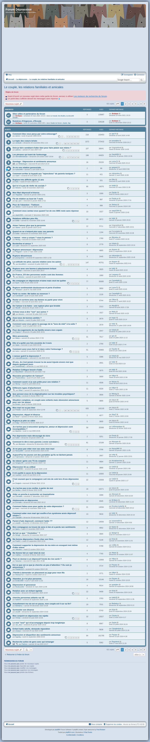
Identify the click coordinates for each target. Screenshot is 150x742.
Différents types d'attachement (27, 388)
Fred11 (18, 541)
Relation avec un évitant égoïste (27, 591)
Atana (114, 553)
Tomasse (18, 290)
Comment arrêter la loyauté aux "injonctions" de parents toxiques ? (44, 174)
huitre (17, 438)
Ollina (114, 299)
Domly (114, 435)
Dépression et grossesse (24, 585)
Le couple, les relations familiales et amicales (33, 87)
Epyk (17, 283)
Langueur (115, 274)
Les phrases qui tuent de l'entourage (30, 154)
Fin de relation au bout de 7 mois (28, 199)
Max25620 (19, 372)
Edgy (17, 423)
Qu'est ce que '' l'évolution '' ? (26, 533)
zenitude (18, 143)
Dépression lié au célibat (24, 467)
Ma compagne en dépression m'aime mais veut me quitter (39, 281)
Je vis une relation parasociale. (27, 167)
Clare (17, 175)
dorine (17, 136)
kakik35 (18, 600)
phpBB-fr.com (69, 732)
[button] (117, 104)
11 (78, 137)
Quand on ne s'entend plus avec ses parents (33, 231)
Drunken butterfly (118, 506)
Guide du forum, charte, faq (60, 123)
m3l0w (114, 545)
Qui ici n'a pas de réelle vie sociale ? (29, 186)
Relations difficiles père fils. (25, 218)
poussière (115, 140)
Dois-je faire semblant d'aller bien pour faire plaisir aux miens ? (42, 148)
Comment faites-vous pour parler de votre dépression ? (38, 506)
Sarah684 (115, 154)
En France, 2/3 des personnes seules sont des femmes (38, 275)
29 (65, 410)
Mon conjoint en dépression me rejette (30, 616)
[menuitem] (9, 75)
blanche (18, 431)
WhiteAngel (22, 164)
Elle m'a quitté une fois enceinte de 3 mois (32, 343)
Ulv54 (114, 467)
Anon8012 (22, 264)
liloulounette (19, 587)
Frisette (18, 410)
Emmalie (18, 502)
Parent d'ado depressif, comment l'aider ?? (32, 521)
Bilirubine (115, 237)
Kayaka (114, 349)
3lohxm (18, 207)
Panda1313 (19, 569)
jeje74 (114, 134)
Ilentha (17, 490)
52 (71, 144)
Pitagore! (18, 252)
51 (68, 144)
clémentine (116, 173)
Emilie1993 (19, 581)
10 (75, 137)
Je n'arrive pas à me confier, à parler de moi (33, 488)
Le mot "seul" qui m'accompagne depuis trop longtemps (39, 623)
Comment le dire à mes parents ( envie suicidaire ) (36, 442)
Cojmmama (19, 457)
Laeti (17, 245)
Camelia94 (116, 280)
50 (65, 144)
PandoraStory (20, 378)
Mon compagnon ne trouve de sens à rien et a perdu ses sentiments (44, 527)
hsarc (114, 318)
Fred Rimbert (101, 729)
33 (78, 410)
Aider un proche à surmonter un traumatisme (33, 494)
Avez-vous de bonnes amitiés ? (27, 318)
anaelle (18, 523)
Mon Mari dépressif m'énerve (26, 193)
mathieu (18, 555)
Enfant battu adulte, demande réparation (31, 629)
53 (75, 144)
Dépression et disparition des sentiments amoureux (37, 635)
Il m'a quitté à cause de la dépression (30, 473)
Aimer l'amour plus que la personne (29, 225)
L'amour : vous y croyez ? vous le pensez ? (33, 237)
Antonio (18, 188)
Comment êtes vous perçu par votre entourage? (35, 134)
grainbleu (115, 584)
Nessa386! (19, 451)
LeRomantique (117, 426)
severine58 (116, 521)
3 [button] (128, 103)
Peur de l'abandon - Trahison (26, 205)
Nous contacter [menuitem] (95, 724)
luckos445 (19, 169)
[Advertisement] (75, 50)
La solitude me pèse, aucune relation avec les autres (37, 262)
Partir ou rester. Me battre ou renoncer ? (31, 294)
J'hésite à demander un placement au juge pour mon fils (39, 573)
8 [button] (141, 103)
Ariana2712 (19, 575)
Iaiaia (17, 345)
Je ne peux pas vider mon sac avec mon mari (33, 449)
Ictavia (114, 243)
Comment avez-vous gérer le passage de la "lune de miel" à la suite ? (45, 324)
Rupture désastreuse (22, 256)
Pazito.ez (115, 198)
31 (71, 410)
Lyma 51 (115, 161)
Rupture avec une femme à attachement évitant (34, 268)
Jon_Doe (18, 625)
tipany (17, 529)
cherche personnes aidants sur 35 (28, 598)
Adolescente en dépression (25, 500)
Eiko (16, 182)
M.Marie (115, 500)
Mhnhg (17, 239)
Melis (114, 312)
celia (113, 454)
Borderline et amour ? (23, 244)
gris (113, 336)
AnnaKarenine (117, 461)
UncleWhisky (20, 366)
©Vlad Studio (87, 732)
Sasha (17, 227)
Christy (17, 618)
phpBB (57, 729)
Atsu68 (17, 308)
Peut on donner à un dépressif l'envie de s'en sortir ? (37, 559)
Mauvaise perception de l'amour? (28, 376)
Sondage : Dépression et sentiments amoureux (34, 161)
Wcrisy (17, 384)
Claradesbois (116, 628)
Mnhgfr (17, 535)
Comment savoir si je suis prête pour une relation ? (36, 382)
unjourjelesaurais (21, 358)
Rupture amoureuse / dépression (28, 250)
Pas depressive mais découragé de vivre (31, 436)
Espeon (18, 332)
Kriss (113, 539)
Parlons (24, 644)
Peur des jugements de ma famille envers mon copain (37, 330)
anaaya (18, 631)
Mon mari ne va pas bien (24, 408)
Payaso (114, 565)
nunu (17, 351)
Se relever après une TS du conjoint (29, 461)
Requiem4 (115, 641)
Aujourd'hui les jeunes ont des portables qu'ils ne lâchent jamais (43, 455)
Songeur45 (19, 463)
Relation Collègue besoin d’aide (27, 370)
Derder (114, 192)
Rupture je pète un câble (24, 421)
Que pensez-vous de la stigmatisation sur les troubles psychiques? (44, 394)
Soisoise (18, 561)
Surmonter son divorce (23, 610)
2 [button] (125, 103)
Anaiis (17, 593)
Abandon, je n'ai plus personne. (27, 579)
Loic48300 (19, 469)
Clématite (18, 496)
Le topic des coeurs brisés (25, 141)
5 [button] (135, 103)
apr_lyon (18, 201)
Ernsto (17, 404)
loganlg (18, 637)
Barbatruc (18, 606)
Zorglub (18, 483)
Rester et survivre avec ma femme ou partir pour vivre (38, 300)
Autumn (114, 249)
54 (78, 144)
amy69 (17, 612)
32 (75, 410)
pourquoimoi (19, 258)
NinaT (17, 417)
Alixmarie (21, 444)
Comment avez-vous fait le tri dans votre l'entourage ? (38, 349)
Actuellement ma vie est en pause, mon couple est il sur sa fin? (42, 604)
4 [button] (132, 103)
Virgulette (18, 195)
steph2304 (19, 215)
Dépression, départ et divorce (26, 415)
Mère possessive (20, 336)
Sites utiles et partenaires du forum (29, 114)
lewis (17, 508)
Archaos (18, 116)
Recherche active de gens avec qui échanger (33, 642)
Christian (18, 270)
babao (17, 302)
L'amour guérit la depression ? (27, 356)
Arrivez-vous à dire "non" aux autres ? (30, 312)
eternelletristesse (21, 156)
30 (68, 410)
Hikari (114, 375)
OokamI (18, 326)
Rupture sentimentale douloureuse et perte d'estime (37, 288)
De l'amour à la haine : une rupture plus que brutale (36, 306)
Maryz (17, 338)
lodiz (113, 218)
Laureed (18, 475)
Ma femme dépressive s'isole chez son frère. (33, 539)
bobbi (114, 185)
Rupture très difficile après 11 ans (28, 180)
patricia (18, 150)
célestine (18, 549)
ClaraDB (18, 517)
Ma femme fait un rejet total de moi (29, 553)
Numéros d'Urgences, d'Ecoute (27, 121)
